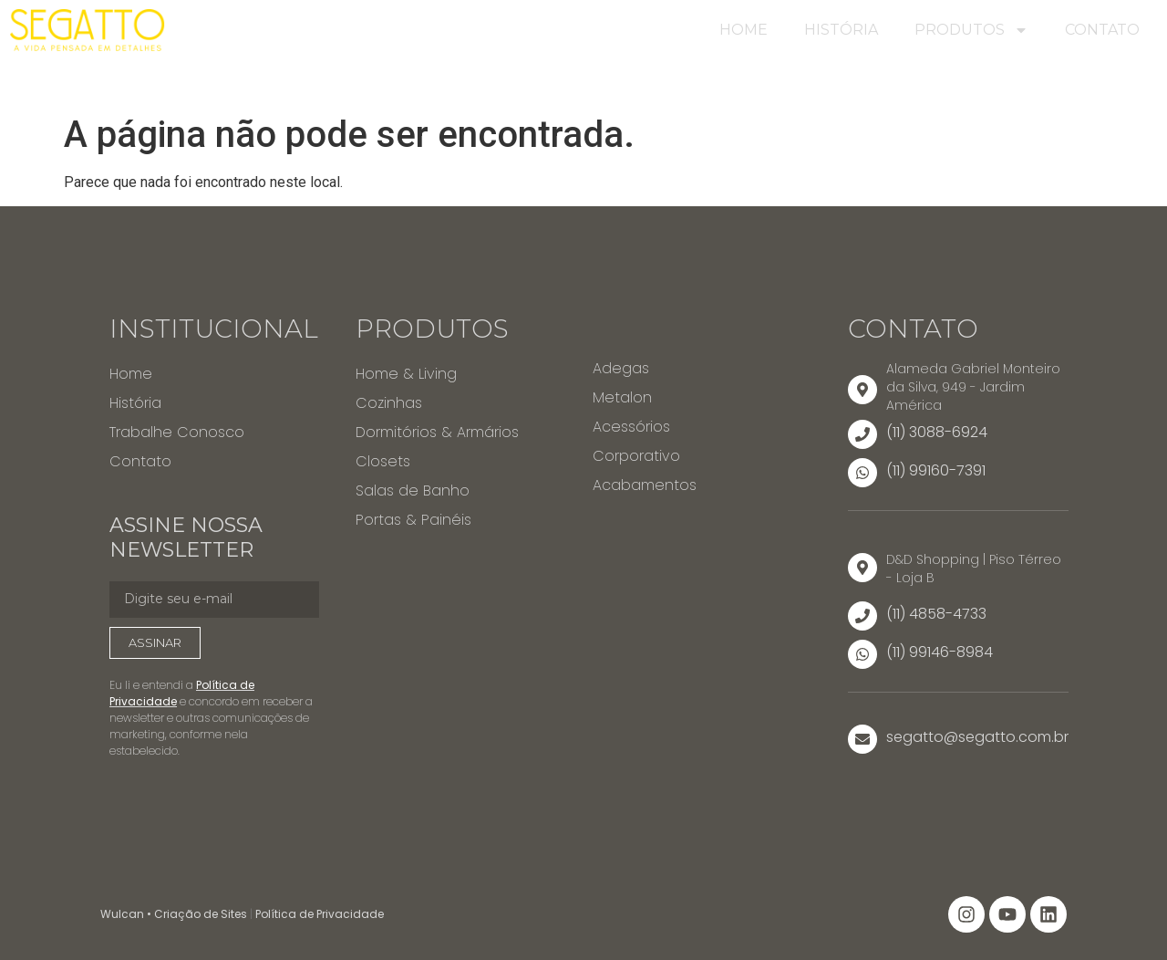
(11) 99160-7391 (936, 470)
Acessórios (631, 426)
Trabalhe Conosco (176, 432)
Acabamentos (645, 485)
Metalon (622, 397)
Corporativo (636, 455)
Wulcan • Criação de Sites (173, 914)
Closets (383, 461)
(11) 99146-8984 (939, 652)
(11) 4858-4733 (936, 613)
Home (743, 29)
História (841, 29)
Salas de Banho (413, 490)
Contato (1102, 29)
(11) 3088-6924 (936, 432)
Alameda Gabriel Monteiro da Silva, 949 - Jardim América (973, 387)
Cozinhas (389, 402)
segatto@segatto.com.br (977, 736)
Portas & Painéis (413, 519)
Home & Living (406, 373)
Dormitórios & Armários (437, 432)
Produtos (971, 30)
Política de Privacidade (319, 914)
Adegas (621, 368)
